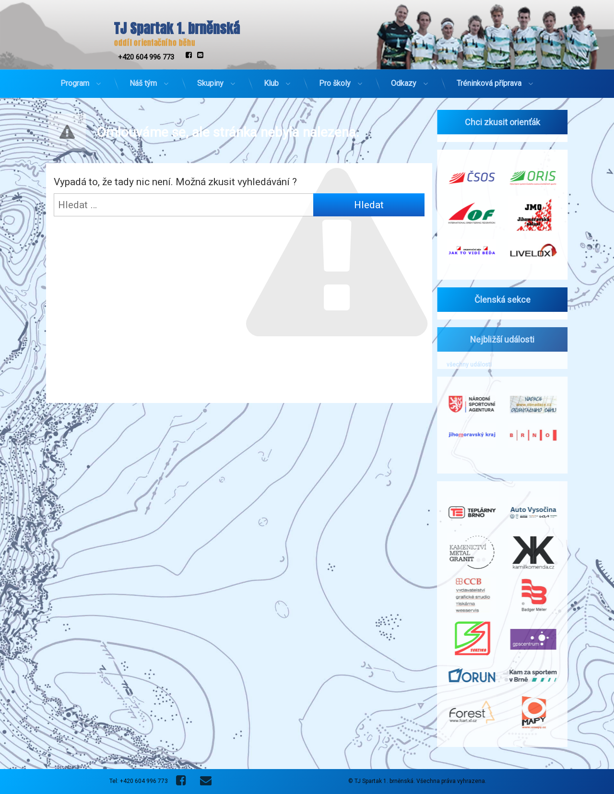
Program (74, 79)
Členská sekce (498, 300)
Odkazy (403, 79)
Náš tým (143, 79)
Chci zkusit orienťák (497, 122)
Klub (271, 79)
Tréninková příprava (489, 79)
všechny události (464, 364)
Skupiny (210, 79)
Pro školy (335, 79)
